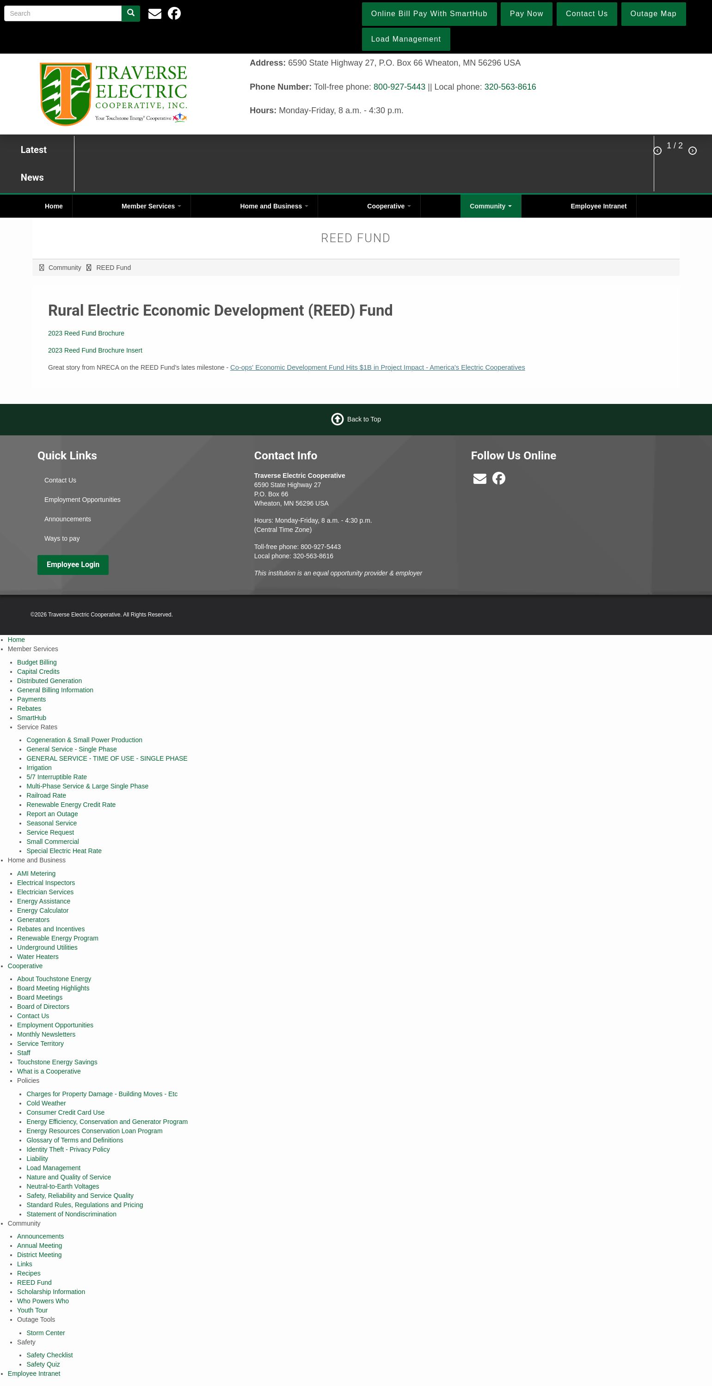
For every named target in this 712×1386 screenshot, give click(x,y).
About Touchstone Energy (54, 979)
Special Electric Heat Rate (64, 851)
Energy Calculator (42, 910)
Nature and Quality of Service (68, 1177)
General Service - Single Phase (71, 749)
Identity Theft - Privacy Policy (68, 1149)
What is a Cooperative (49, 1071)
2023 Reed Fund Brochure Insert (95, 350)
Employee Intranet (598, 206)
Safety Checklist (49, 1355)
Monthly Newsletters (46, 1034)
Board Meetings (39, 997)
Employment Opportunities (82, 499)
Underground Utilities (47, 947)
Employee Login (73, 564)
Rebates (29, 708)
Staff (24, 1052)
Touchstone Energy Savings (57, 1062)
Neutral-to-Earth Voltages (62, 1186)
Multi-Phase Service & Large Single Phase (87, 786)
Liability (37, 1158)
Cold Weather (46, 1103)
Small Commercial (52, 841)
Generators (33, 919)
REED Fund (34, 1282)
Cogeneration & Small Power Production (84, 740)
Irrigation (38, 767)
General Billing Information (55, 690)
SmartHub (31, 717)
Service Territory (40, 1043)
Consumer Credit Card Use (65, 1112)
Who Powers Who (43, 1301)
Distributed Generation (49, 680)
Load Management (53, 1168)
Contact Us (60, 480)
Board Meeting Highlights (53, 988)
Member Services (151, 206)
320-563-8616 (510, 87)
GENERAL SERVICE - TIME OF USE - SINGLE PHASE (106, 758)
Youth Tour (32, 1310)
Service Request (50, 832)
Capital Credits (38, 671)
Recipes (29, 1273)
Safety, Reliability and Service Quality (80, 1195)
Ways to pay (62, 538)
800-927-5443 (399, 87)
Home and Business (274, 206)
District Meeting (39, 1254)
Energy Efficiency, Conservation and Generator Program (107, 1121)
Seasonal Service (51, 823)
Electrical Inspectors (46, 882)
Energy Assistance (43, 901)
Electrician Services (45, 892)
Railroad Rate (46, 795)
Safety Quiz (43, 1364)
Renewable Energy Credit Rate (71, 804)
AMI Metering (36, 873)
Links (24, 1264)
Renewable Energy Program (57, 938)
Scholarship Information (51, 1291)
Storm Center (45, 1333)
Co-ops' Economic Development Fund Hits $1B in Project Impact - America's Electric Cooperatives (377, 367)
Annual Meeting (39, 1245)
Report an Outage (52, 814)
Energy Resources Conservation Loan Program (94, 1131)
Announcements (67, 519)
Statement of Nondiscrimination (71, 1214)
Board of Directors (43, 1006)
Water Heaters (38, 956)
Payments (31, 699)
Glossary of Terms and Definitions (74, 1140)
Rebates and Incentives (51, 929)
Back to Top (364, 418)
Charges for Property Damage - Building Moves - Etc (102, 1094)
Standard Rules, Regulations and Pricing (84, 1205)
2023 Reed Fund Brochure (86, 333)
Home (54, 206)
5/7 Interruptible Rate (56, 777)
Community (491, 206)
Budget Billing (37, 662)
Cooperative (389, 206)
